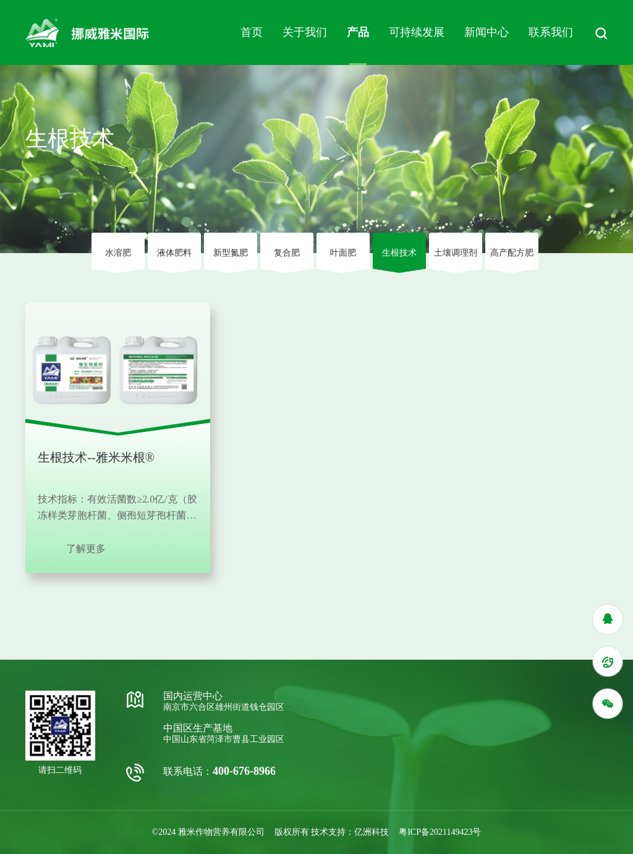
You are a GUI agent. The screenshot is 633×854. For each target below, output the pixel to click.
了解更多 (86, 548)
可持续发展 (416, 32)
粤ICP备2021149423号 (440, 832)
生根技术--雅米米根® (96, 457)
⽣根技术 (399, 252)
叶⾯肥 (343, 252)
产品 (358, 32)
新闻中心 (486, 32)
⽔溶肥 (118, 252)
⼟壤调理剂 (455, 252)
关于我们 (305, 32)
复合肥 (287, 252)
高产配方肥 (511, 252)
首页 (251, 32)
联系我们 (551, 32)
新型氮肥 (230, 252)
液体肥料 (174, 252)
